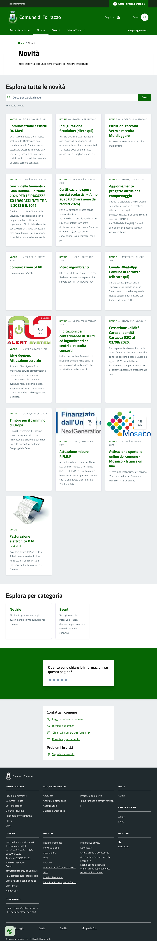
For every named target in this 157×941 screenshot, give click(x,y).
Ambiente (48, 796)
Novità (41, 30)
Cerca (145, 97)
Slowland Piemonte (53, 877)
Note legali (86, 847)
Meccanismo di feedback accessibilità (59, 870)
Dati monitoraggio (15, 928)
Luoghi (121, 816)
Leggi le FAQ (86, 861)
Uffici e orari (12, 885)
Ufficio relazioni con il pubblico (21, 881)
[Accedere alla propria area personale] (128, 3)
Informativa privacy (90, 842)
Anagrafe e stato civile (54, 801)
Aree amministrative (16, 796)
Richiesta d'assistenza (91, 872)
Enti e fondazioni (14, 806)
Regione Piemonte (17, 3)
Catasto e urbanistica (54, 811)
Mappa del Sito (89, 928)
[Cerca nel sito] (143, 17)
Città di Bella (49, 852)
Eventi (121, 821)
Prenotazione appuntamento (95, 868)
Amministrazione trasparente (95, 857)
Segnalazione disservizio (92, 865)
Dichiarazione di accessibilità (94, 852)
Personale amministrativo (19, 815)
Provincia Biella (51, 847)
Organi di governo (15, 811)
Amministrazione (19, 30)
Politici (9, 820)
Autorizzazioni (50, 806)
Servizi (56, 30)
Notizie (13, 119)
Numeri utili (12, 890)
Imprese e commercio (91, 796)
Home (21, 43)
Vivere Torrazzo (76, 30)
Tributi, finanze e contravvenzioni (97, 803)
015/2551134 (23, 858)
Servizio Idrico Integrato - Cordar (59, 882)
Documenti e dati (14, 801)
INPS (45, 857)
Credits (63, 928)
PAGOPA (47, 862)
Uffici (8, 825)
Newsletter (123, 846)
